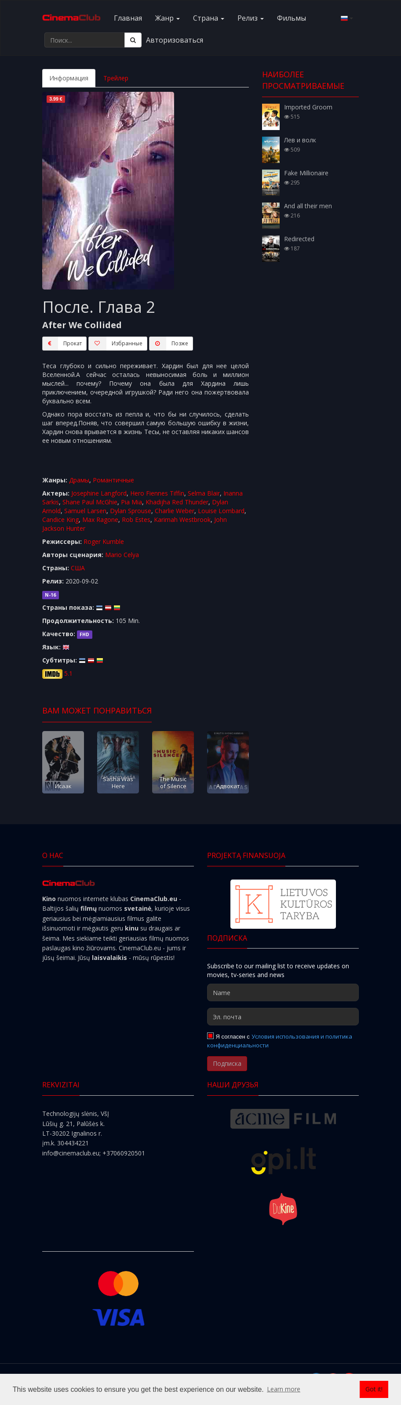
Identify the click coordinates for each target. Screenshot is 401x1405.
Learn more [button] (283, 1389)
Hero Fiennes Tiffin (157, 493)
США (78, 568)
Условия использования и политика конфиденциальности (279, 1040)
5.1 (68, 673)
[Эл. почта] (283, 1016)
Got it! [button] (374, 1389)
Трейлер (115, 78)
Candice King (60, 519)
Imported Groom (308, 107)
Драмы (79, 480)
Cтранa (208, 18)
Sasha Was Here (118, 782)
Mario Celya (122, 554)
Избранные (115, 344)
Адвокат (228, 786)
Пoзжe (168, 344)
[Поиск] (133, 40)
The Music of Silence (173, 782)
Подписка (227, 1063)
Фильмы (291, 18)
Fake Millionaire (306, 173)
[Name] (283, 992)
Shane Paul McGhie (89, 502)
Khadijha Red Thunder (177, 502)
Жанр (167, 18)
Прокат (62, 344)
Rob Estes (136, 519)
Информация (68, 78)
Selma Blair (204, 493)
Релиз (250, 18)
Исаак (63, 786)
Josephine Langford (99, 493)
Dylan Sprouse (130, 511)
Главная (128, 18)
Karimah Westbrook (182, 519)
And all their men (308, 206)
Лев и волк (300, 140)
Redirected (299, 239)
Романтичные (113, 480)
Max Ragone (100, 519)
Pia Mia (131, 502)
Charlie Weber (174, 511)
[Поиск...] (84, 40)
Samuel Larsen (85, 511)
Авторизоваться (174, 40)
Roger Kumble (104, 541)
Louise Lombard (221, 511)
